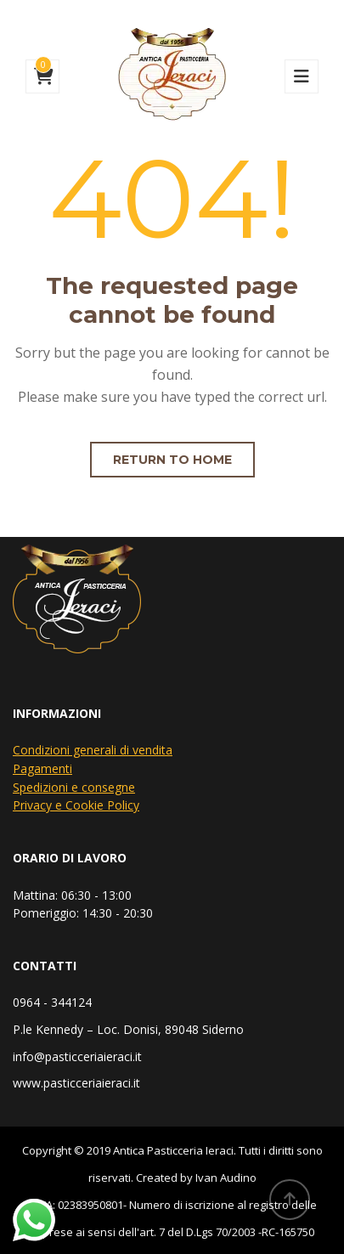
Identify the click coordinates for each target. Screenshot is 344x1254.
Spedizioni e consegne (74, 787)
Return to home (172, 459)
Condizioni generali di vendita (92, 750)
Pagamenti (42, 768)
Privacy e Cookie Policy (76, 805)
